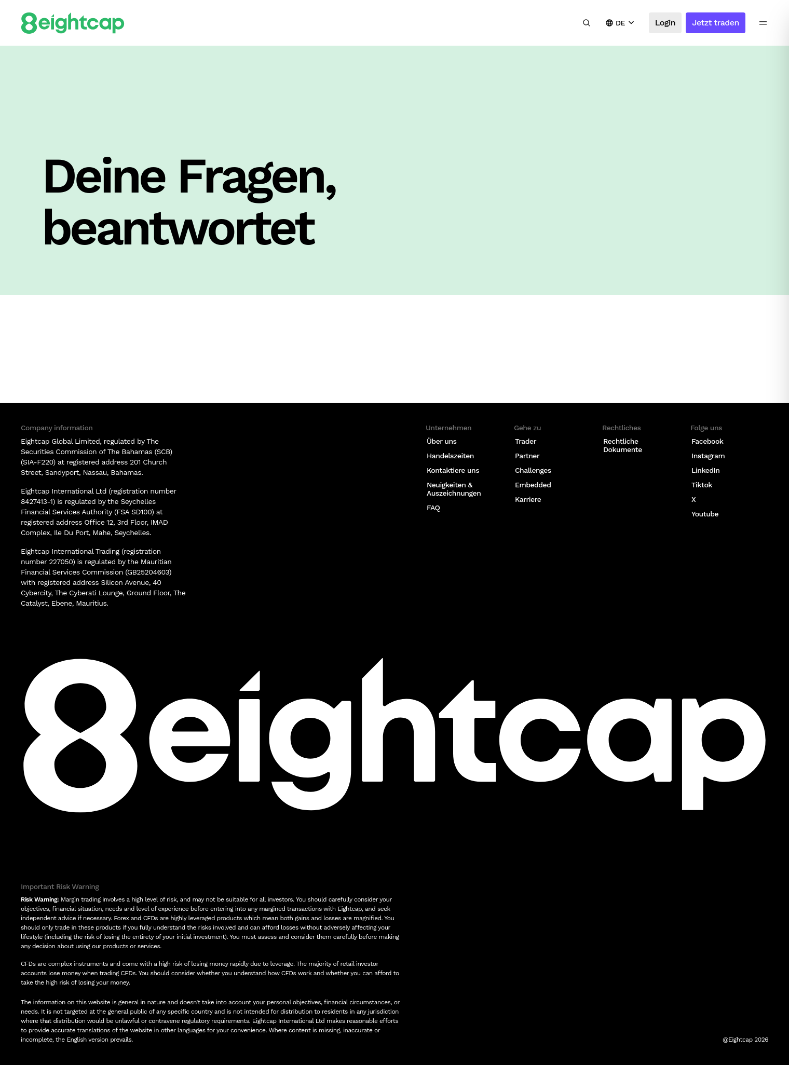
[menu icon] (763, 23)
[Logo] (73, 23)
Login (665, 23)
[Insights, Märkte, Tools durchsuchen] (586, 23)
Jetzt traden (715, 23)
